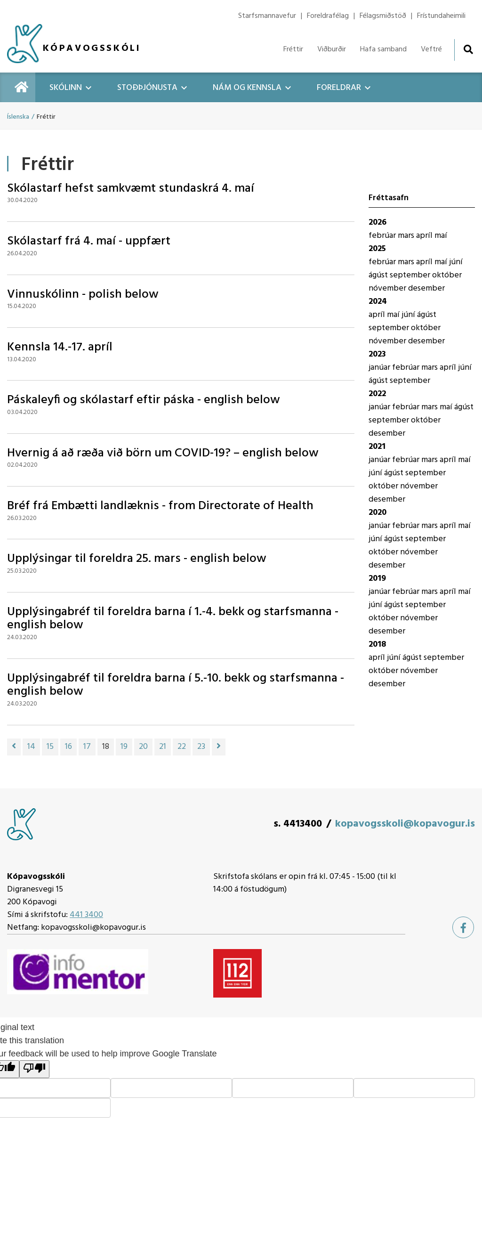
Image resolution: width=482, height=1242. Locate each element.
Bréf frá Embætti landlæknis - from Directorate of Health (160, 506)
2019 (377, 578)
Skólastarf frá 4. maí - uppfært (88, 241)
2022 (377, 394)
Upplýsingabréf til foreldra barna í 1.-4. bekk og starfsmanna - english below (172, 618)
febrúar (383, 236)
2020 (377, 513)
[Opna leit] (468, 49)
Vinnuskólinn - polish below (83, 294)
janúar (380, 367)
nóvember (388, 288)
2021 (377, 447)
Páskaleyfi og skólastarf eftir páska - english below (143, 400)
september (411, 275)
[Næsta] (218, 747)
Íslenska (18, 117)
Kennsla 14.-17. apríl (59, 347)
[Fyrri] (14, 747)
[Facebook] (463, 927)
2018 (377, 644)
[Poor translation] (34, 1069)
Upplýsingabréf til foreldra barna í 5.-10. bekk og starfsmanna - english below (175, 685)
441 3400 (86, 915)
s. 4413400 (297, 824)
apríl (425, 236)
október (447, 275)
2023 (377, 354)
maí (440, 236)
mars (407, 236)
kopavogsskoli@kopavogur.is (405, 824)
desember (426, 288)
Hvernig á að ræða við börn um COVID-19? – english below (163, 453)
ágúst (379, 275)
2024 (378, 301)
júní (456, 262)
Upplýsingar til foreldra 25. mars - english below (136, 558)
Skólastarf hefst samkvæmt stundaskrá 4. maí (130, 188)
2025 (377, 249)
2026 (377, 222)
